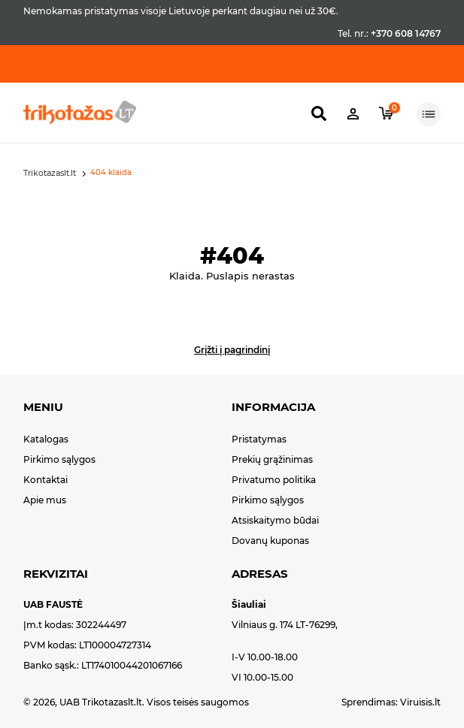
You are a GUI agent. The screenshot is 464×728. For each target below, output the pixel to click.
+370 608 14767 (406, 33)
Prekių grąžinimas (272, 459)
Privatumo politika (274, 479)
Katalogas (45, 439)
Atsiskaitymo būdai (275, 520)
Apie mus (44, 500)
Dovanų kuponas (270, 540)
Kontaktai (45, 479)
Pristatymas (259, 439)
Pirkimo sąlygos (59, 459)
